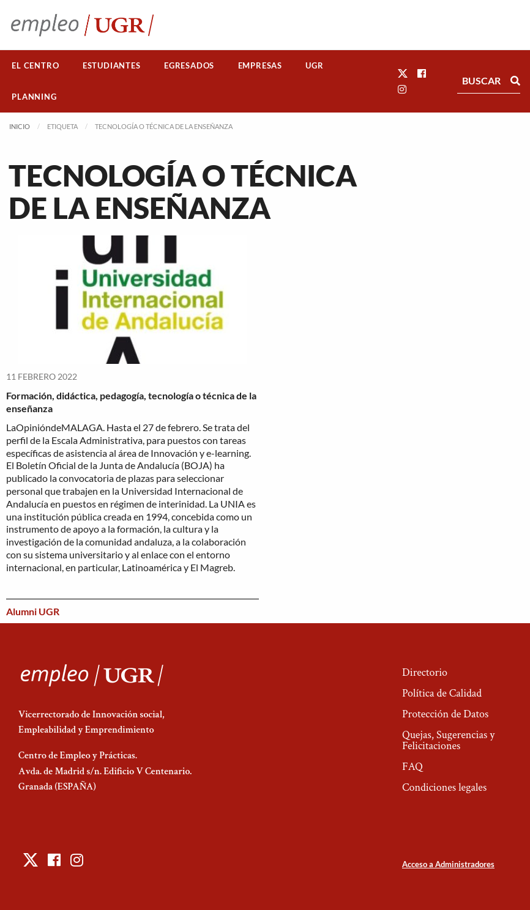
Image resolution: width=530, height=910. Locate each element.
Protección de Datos (445, 714)
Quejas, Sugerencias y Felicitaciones (448, 740)
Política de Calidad (442, 693)
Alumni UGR (32, 611)
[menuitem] (35, 65)
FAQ (412, 767)
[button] (402, 73)
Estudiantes (112, 65)
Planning (34, 97)
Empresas (260, 65)
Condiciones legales (444, 787)
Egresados (189, 65)
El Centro (35, 65)
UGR (314, 65)
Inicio (19, 126)
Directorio (424, 672)
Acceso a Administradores (448, 864)
